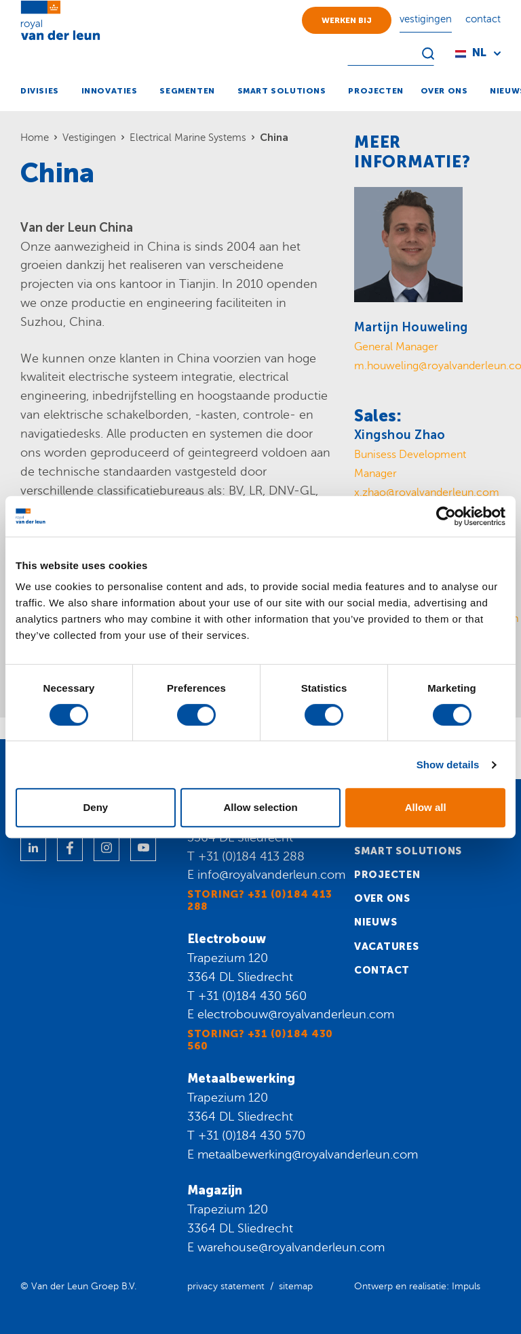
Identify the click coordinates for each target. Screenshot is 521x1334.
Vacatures (386, 946)
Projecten (387, 875)
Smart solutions (408, 851)
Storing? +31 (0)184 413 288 (259, 900)
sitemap (296, 1286)
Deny (95, 807)
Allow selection (260, 807)
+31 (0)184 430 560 (252, 996)
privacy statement (226, 1286)
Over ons (382, 898)
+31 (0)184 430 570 (251, 1135)
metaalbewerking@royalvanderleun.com (307, 1154)
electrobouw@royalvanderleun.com (295, 1014)
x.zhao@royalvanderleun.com (426, 492)
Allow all (425, 807)
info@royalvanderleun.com (271, 874)
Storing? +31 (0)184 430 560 (260, 1040)
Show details (448, 764)
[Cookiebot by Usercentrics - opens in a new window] (446, 516)
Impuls (466, 1286)
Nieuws (376, 922)
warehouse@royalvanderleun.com (291, 1247)
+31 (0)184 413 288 (251, 856)
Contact (382, 970)
